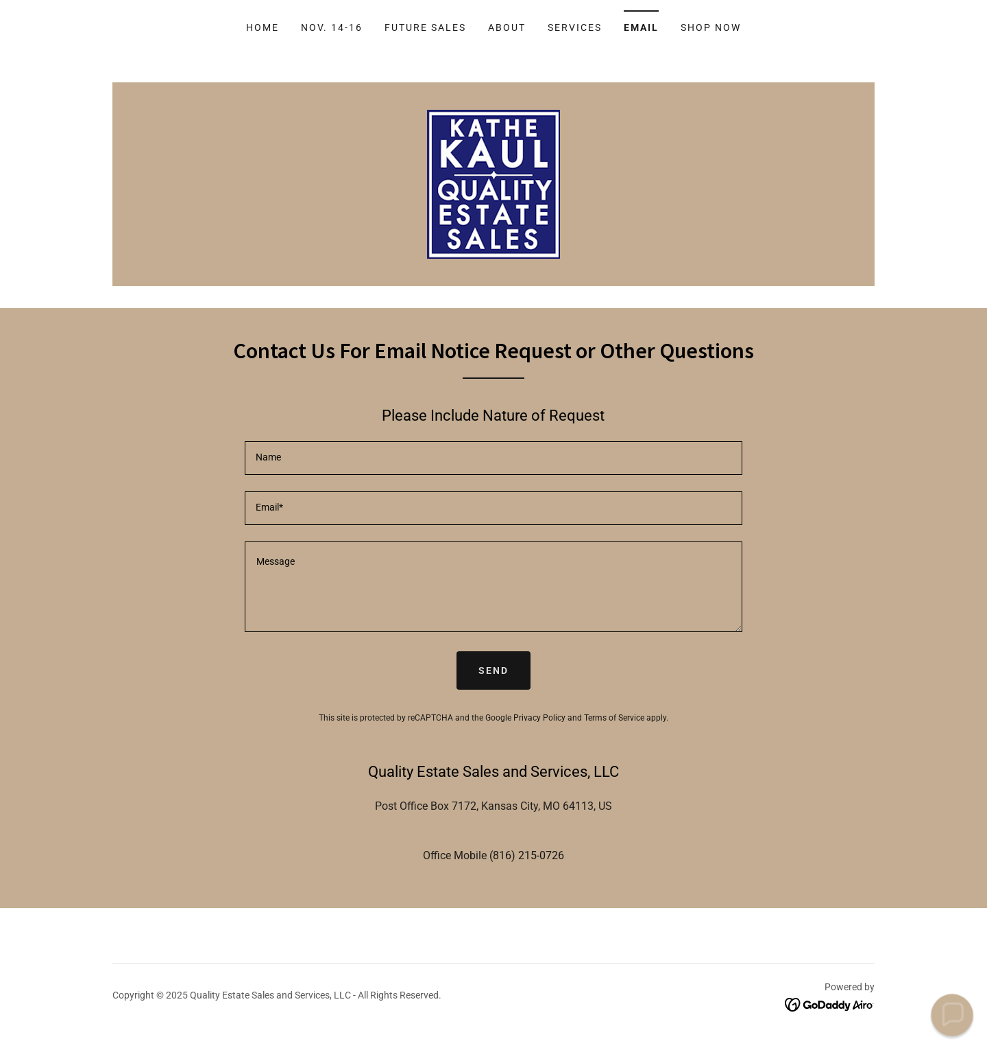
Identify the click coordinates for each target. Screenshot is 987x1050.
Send (493, 670)
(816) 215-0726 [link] (526, 855)
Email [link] (641, 27)
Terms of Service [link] (614, 718)
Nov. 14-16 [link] (332, 27)
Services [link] (575, 27)
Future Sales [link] (425, 27)
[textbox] (493, 458)
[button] (951, 1014)
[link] (493, 183)
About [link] (507, 27)
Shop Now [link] (711, 27)
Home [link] (262, 27)
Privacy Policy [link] (539, 718)
